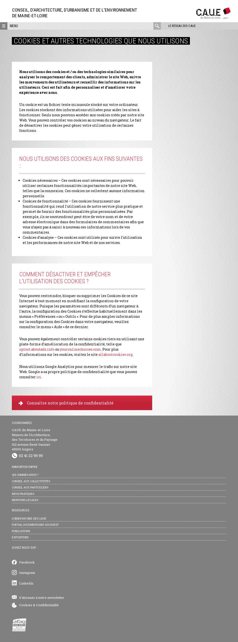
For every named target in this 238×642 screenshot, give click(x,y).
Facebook (27, 562)
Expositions (20, 537)
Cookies (25, 605)
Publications (21, 531)
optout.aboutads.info (37, 349)
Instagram (27, 572)
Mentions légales (25, 500)
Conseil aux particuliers (30, 487)
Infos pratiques (23, 494)
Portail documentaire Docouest (35, 524)
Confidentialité (47, 605)
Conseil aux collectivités (31, 481)
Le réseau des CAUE (182, 26)
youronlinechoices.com (80, 349)
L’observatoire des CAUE (29, 518)
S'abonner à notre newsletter (41, 597)
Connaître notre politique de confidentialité (65, 402)
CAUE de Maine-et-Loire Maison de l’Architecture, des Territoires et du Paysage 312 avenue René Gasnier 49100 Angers (34, 439)
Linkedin (26, 583)
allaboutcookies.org (115, 354)
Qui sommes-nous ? (25, 475)
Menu (14, 26)
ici (39, 377)
